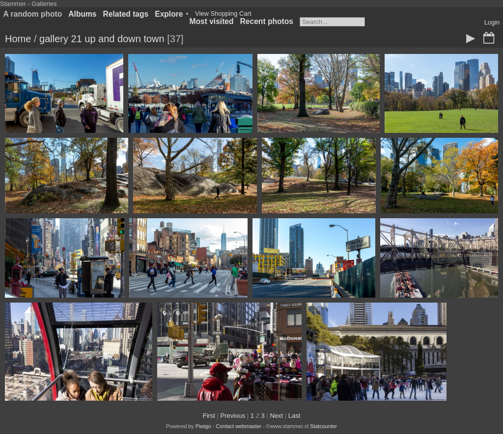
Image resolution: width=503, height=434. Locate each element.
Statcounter (323, 426)
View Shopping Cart (223, 13)
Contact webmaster (238, 426)
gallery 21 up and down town (102, 38)
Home (18, 38)
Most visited (211, 21)
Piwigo (203, 426)
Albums (82, 14)
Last (294, 415)
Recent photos (266, 21)
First (209, 415)
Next (276, 415)
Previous (233, 415)
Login (492, 22)
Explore (169, 14)
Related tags (126, 14)
